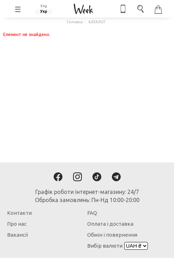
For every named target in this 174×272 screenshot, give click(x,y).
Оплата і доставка (110, 224)
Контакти (19, 213)
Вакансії (17, 235)
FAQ (92, 213)
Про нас (16, 224)
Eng (44, 6)
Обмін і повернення (112, 235)
